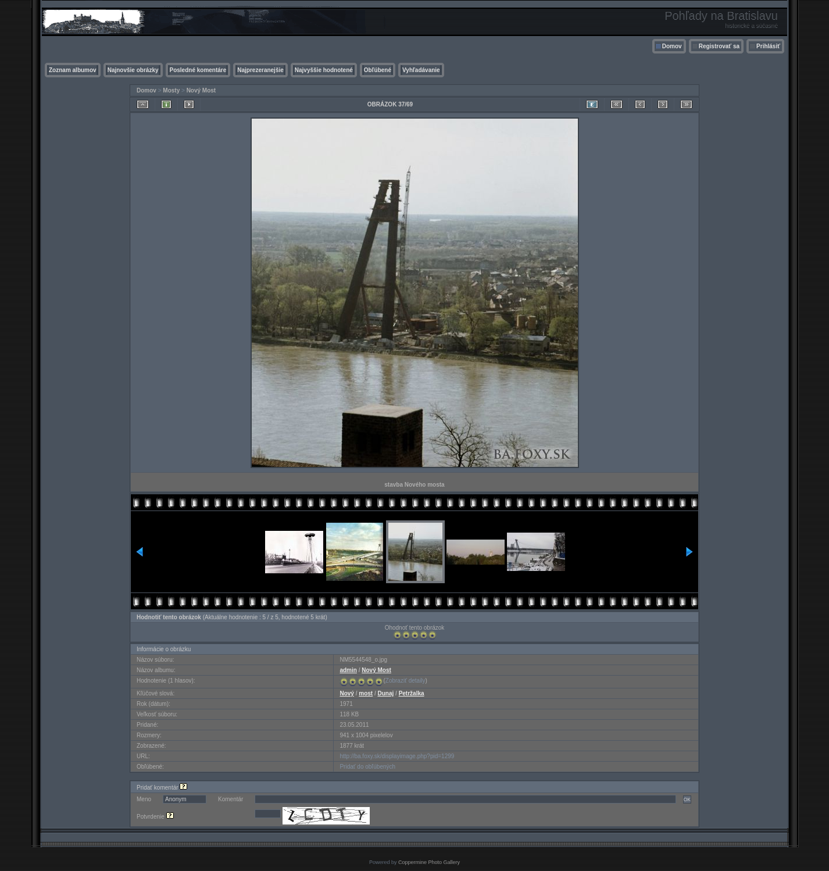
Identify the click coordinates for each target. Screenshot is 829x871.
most (366, 693)
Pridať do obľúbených (367, 766)
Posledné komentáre (198, 70)
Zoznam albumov (73, 70)
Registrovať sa (719, 46)
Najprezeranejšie (260, 70)
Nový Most (201, 90)
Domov (672, 46)
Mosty (171, 90)
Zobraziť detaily (405, 680)
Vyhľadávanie (421, 70)
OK (687, 799)
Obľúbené (377, 70)
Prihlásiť (768, 46)
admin (348, 670)
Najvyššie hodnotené (324, 70)
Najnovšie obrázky (133, 70)
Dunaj (386, 693)
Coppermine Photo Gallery (429, 862)
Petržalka (411, 693)
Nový (346, 693)
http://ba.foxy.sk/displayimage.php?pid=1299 (397, 756)
